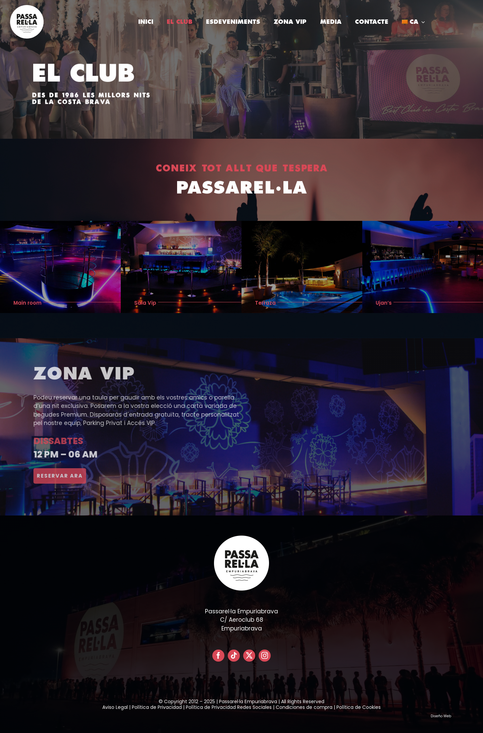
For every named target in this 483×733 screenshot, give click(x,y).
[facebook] (218, 656)
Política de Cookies (358, 707)
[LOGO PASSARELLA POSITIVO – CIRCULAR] (27, 8)
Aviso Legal (115, 707)
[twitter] (249, 656)
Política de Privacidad (157, 707)
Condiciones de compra (304, 707)
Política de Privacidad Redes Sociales (229, 707)
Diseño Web (441, 716)
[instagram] (265, 656)
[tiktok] (234, 656)
